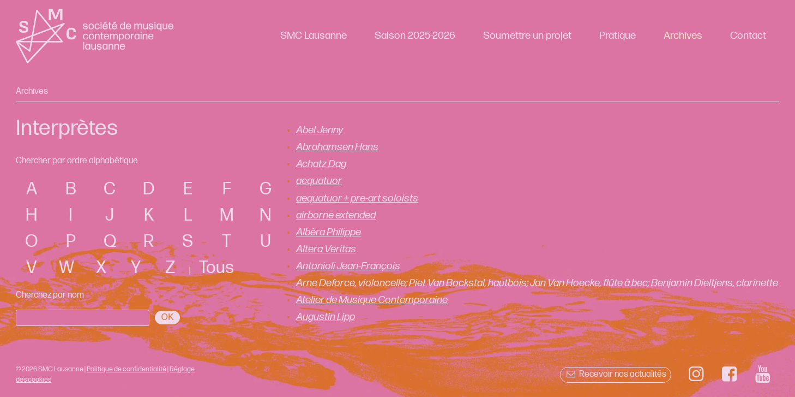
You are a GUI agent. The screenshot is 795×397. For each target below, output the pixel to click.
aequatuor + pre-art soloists (357, 198)
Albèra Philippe (328, 232)
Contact (748, 35)
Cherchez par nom (50, 295)
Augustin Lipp (325, 317)
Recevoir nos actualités (615, 374)
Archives (683, 35)
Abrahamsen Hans (337, 147)
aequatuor (319, 181)
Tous (216, 268)
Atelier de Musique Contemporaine (372, 300)
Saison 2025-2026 (415, 35)
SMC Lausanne (313, 35)
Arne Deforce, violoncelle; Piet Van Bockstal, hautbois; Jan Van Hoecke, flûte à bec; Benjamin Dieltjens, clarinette (537, 283)
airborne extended (336, 215)
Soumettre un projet (527, 35)
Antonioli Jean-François (348, 266)
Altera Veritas (326, 249)
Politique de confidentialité (126, 369)
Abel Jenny (319, 130)
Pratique (617, 35)
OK (167, 317)
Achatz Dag (321, 164)
